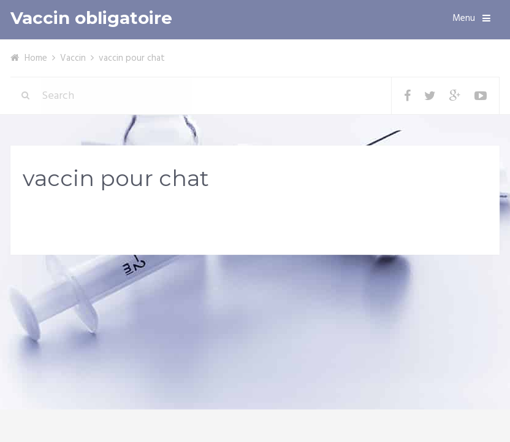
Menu (463, 18)
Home (36, 58)
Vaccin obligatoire (91, 18)
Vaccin (73, 58)
